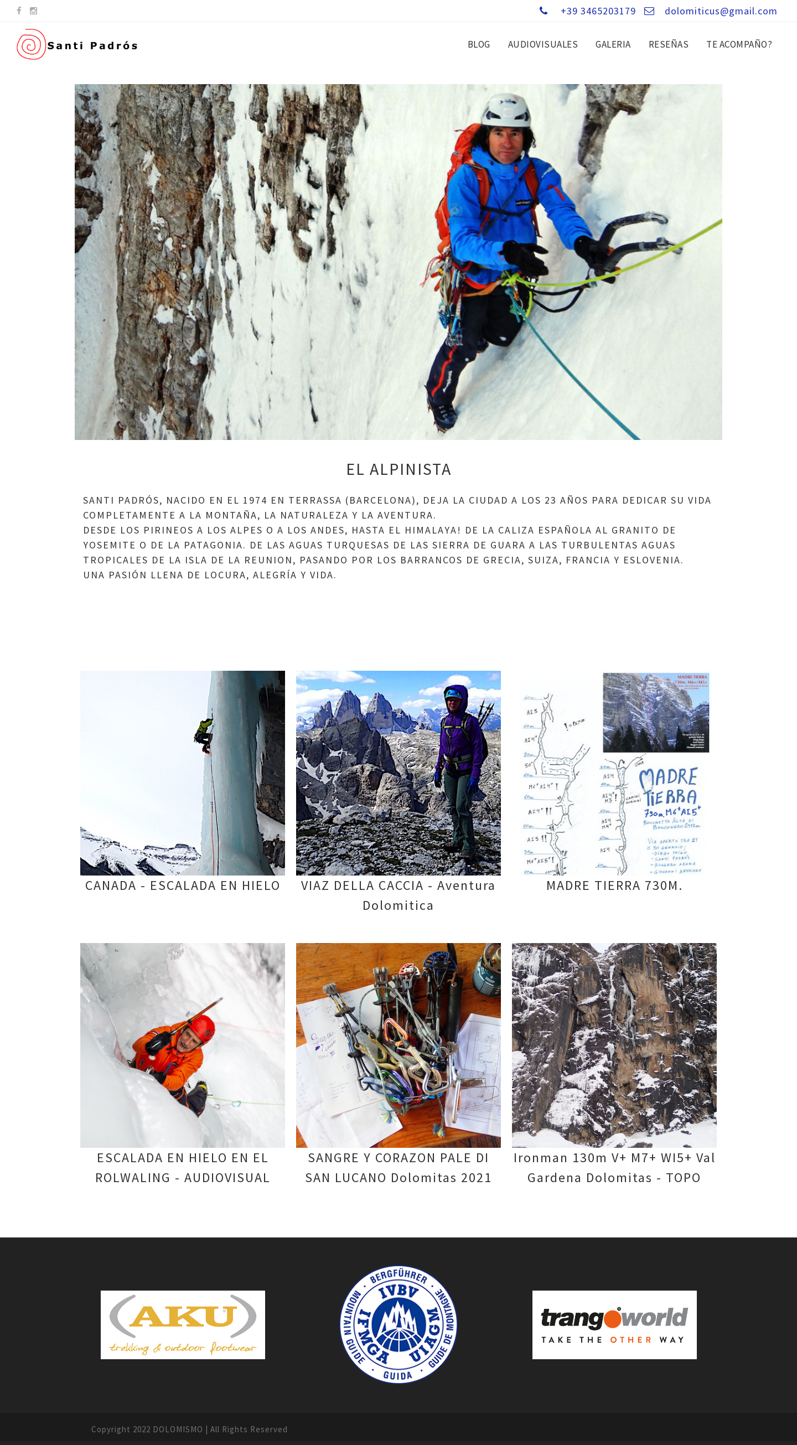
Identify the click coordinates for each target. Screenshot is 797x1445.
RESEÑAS (669, 44)
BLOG (479, 44)
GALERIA (613, 44)
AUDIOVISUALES (543, 44)
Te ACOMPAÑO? (739, 44)
